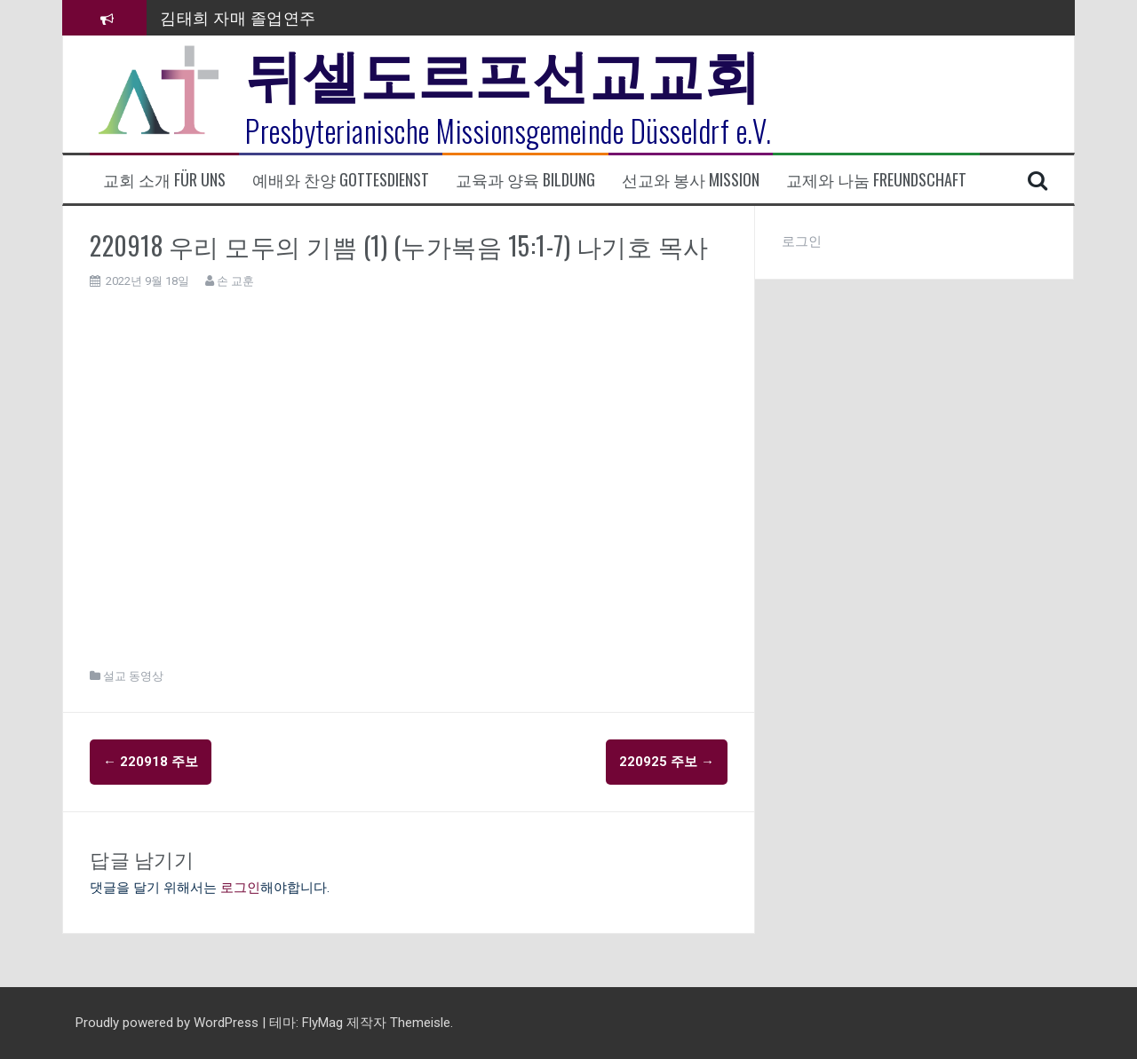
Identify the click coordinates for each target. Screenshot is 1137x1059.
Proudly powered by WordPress (169, 1023)
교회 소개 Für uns (164, 180)
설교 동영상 (133, 676)
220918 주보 (150, 762)
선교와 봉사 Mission (690, 180)
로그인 (240, 888)
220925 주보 (666, 762)
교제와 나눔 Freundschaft (876, 180)
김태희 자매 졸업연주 (238, 16)
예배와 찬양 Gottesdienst (340, 180)
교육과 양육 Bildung (525, 180)
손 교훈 (235, 281)
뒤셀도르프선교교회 (503, 71)
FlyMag (322, 1023)
